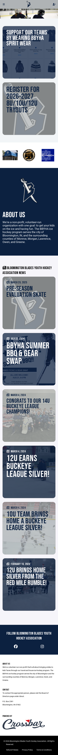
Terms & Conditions (44, 750)
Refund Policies (12, 750)
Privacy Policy (27, 750)
